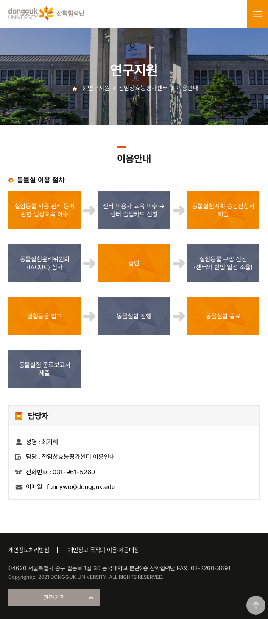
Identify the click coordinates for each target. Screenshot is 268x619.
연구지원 (99, 88)
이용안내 (187, 88)
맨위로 (255, 605)
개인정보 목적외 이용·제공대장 (103, 550)
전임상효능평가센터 (143, 88)
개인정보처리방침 (28, 550)
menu (257, 14)
